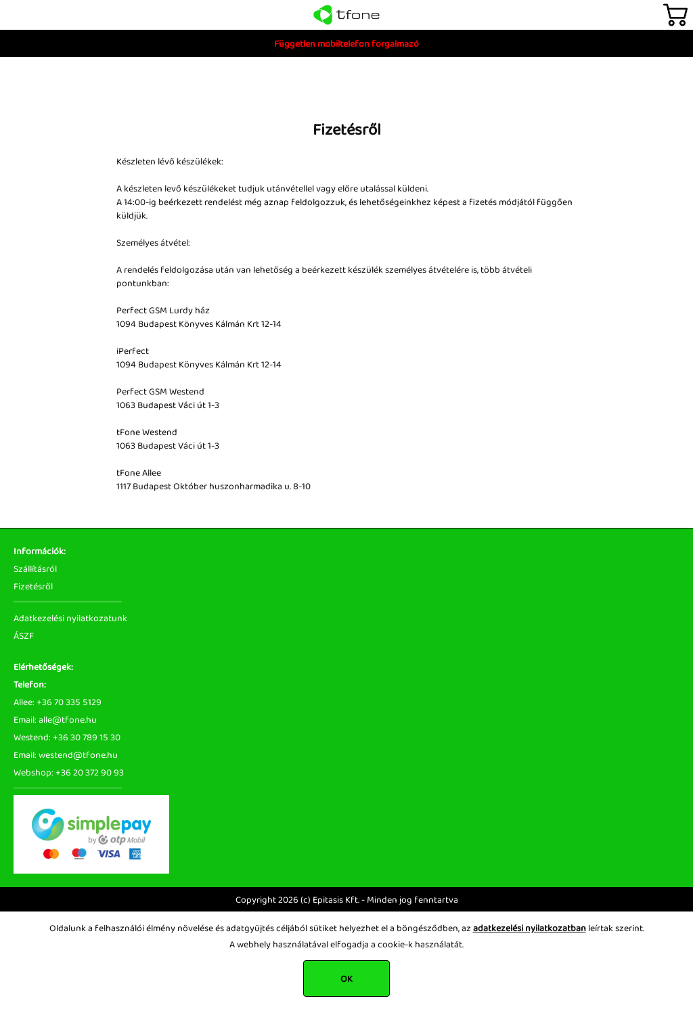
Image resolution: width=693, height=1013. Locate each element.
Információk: (40, 551)
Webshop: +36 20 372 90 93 (69, 772)
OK (346, 978)
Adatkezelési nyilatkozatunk (70, 618)
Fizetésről (33, 586)
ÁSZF (24, 635)
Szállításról (35, 568)
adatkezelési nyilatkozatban (529, 928)
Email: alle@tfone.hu (55, 719)
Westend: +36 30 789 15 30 (67, 737)
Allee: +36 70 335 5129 (58, 701)
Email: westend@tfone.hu (66, 754)
